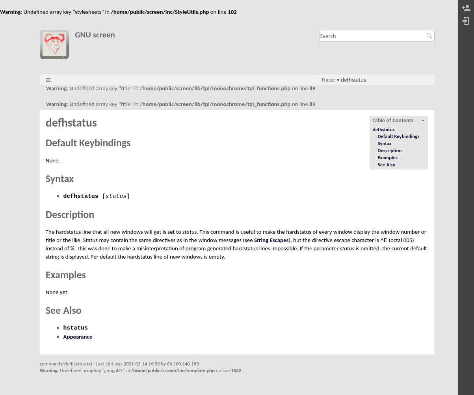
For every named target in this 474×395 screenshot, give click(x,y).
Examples (388, 157)
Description (390, 150)
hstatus (75, 328)
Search (430, 36)
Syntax (385, 143)
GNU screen (95, 35)
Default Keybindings (399, 136)
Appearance (77, 336)
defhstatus (353, 79)
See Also (387, 165)
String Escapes (271, 240)
